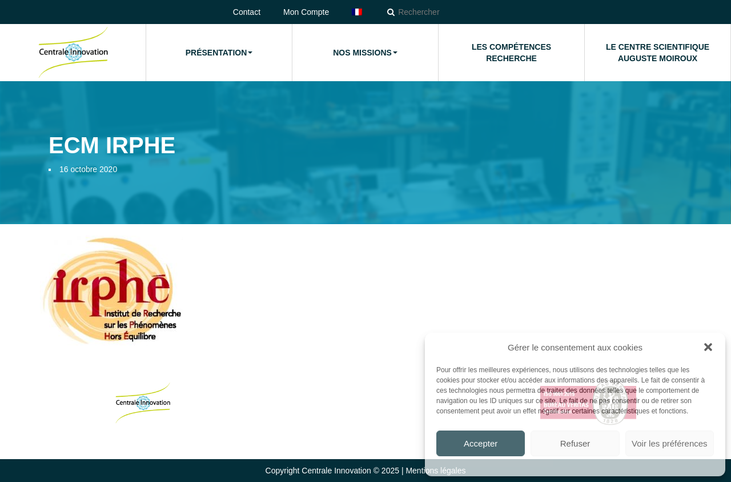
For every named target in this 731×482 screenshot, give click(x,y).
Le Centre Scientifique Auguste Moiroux (657, 52)
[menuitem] (356, 12)
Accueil (72, 52)
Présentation (219, 52)
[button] (708, 347)
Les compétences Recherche (511, 52)
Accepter (480, 443)
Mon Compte (306, 12)
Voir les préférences (670, 443)
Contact (246, 12)
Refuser (575, 443)
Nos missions (365, 52)
